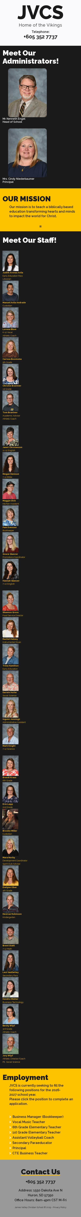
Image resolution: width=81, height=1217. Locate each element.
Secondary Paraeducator (32, 1143)
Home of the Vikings (40, 25)
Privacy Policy (59, 1207)
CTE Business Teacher (30, 1153)
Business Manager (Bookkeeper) (37, 1117)
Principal (19, 1148)
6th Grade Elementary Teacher (36, 1127)
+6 (26, 37)
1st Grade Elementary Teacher (36, 1132)
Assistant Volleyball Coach (33, 1138)
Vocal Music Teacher (28, 1122)
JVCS (40, 12)
